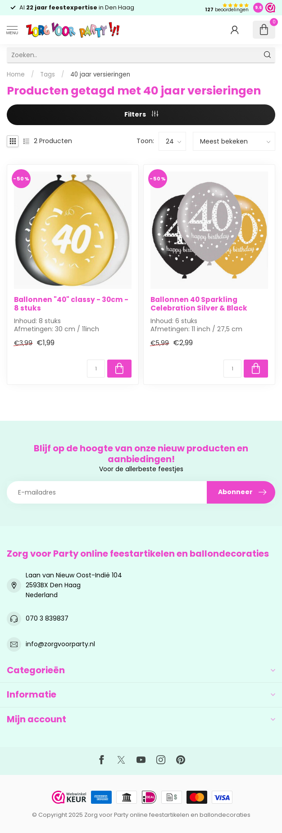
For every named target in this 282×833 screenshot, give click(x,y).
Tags (47, 74)
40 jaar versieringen (100, 74)
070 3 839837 (47, 618)
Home (16, 74)
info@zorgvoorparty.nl (60, 643)
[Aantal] (96, 369)
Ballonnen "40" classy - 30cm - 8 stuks (71, 304)
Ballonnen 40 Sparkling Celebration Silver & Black (198, 304)
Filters (141, 114)
